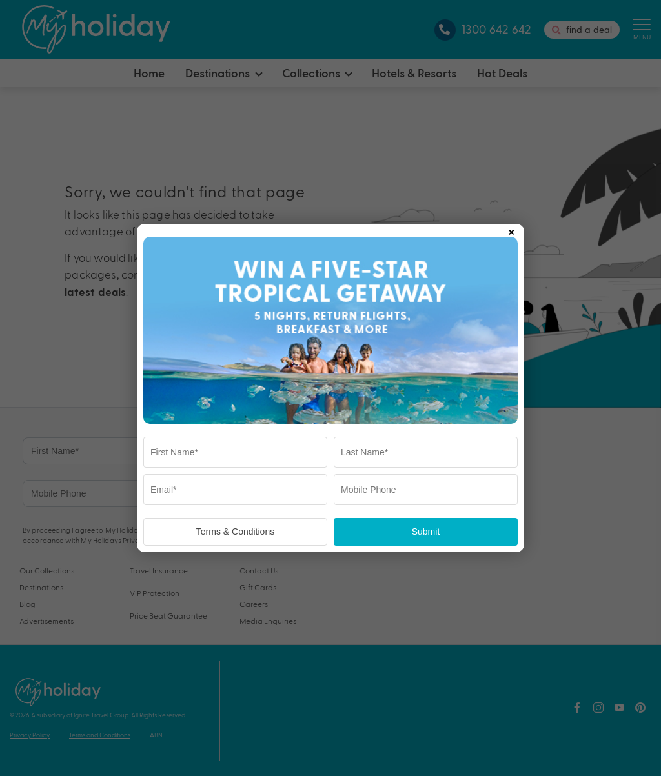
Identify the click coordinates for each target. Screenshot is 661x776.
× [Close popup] (511, 229)
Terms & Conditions (235, 531)
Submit (426, 531)
